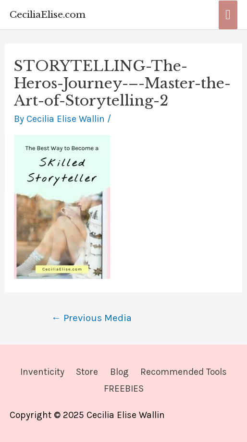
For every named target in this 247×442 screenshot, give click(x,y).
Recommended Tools (183, 371)
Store (87, 371)
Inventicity (42, 371)
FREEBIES (124, 388)
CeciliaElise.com (48, 14)
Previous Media (91, 317)
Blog (119, 371)
